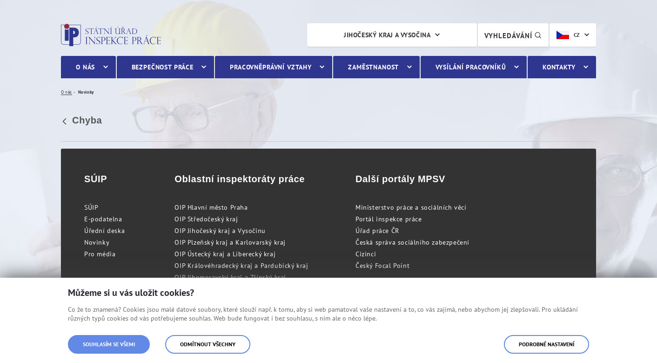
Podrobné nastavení (546, 344)
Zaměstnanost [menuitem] (373, 67)
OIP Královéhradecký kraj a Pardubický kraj (241, 265)
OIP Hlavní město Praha (211, 207)
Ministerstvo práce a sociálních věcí (411, 207)
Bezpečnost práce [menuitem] (163, 67)
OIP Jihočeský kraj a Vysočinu (219, 230)
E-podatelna (103, 219)
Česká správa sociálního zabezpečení (412, 242)
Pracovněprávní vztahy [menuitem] (271, 67)
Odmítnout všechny (207, 344)
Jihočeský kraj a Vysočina (387, 35)
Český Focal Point (382, 265)
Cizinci (365, 254)
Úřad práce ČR (377, 230)
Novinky (96, 242)
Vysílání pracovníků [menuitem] (471, 67)
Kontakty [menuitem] (559, 67)
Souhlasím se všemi (109, 344)
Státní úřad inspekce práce (111, 35)
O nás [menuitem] (85, 67)
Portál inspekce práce (388, 219)
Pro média (99, 254)
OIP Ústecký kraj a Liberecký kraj (224, 254)
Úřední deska (104, 230)
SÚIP (91, 207)
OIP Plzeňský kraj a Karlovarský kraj (230, 242)
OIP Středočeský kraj (206, 219)
